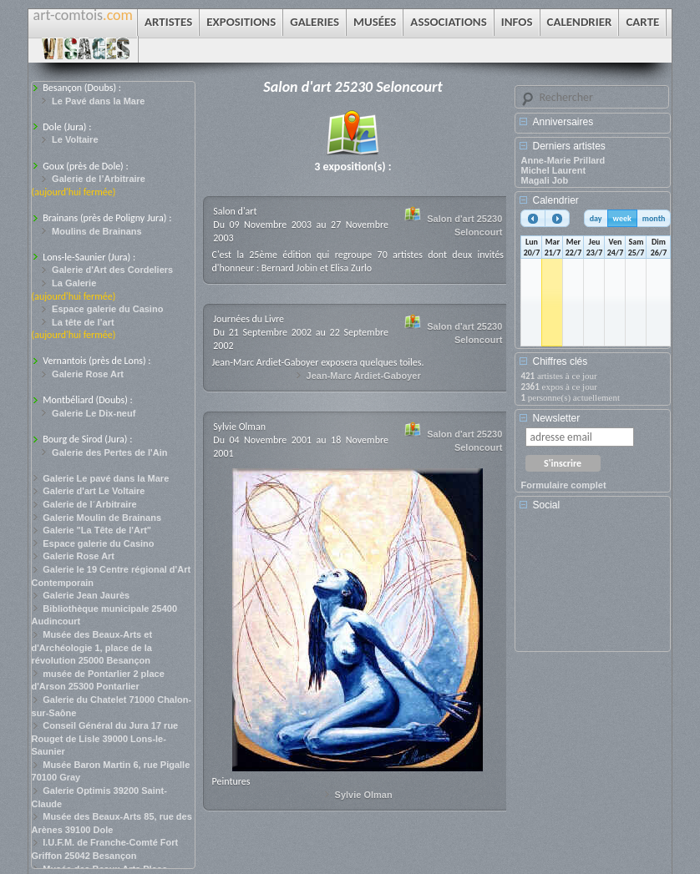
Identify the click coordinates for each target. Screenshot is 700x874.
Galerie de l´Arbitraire (90, 504)
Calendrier (555, 200)
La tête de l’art (83, 322)
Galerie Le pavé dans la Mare (106, 478)
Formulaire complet (563, 485)
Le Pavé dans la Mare (98, 101)
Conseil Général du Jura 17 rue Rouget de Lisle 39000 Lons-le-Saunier (105, 738)
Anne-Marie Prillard (562, 160)
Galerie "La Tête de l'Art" (97, 530)
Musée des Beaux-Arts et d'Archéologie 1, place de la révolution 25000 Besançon (92, 647)
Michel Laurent (553, 170)
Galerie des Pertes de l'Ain (109, 452)
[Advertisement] (595, 586)
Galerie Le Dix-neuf (93, 413)
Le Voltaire (75, 139)
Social (546, 505)
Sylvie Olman (364, 795)
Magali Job (544, 180)
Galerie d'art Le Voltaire (94, 491)
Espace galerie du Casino (107, 309)
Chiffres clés (559, 361)
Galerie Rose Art (88, 374)
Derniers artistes (568, 146)
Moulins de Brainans (97, 231)
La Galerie (74, 283)
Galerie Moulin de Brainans (102, 518)
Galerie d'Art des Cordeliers (112, 270)
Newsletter (556, 418)
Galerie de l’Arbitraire (98, 179)
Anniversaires (562, 122)
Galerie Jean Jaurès (86, 595)
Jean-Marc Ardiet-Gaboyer (364, 376)
